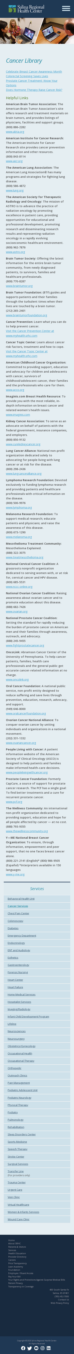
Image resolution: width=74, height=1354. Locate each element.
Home (11, 1240)
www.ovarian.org (17, 611)
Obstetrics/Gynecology (22, 1046)
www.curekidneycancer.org (23, 444)
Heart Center (15, 980)
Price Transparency (17, 1263)
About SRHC (14, 1243)
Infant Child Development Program (28, 1016)
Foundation (14, 1269)
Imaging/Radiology (19, 1009)
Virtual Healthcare (18, 1204)
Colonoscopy (15, 921)
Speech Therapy (17, 1149)
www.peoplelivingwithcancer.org (27, 772)
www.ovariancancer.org (21, 743)
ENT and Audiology (19, 950)
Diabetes (13, 928)
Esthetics (13, 957)
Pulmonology (15, 1119)
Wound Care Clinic (18, 1219)
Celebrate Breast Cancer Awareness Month (34, 71)
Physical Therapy (18, 1105)
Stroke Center (16, 1156)
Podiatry (13, 1112)
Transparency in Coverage (21, 1286)
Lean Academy (15, 1266)
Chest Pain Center (18, 913)
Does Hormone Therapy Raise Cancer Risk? (34, 90)
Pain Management (19, 1083)
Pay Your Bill (14, 1276)
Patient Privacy (15, 1283)
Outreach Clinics (17, 1075)
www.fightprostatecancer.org (25, 645)
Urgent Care (15, 1189)
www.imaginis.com (18, 414)
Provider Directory (17, 1256)
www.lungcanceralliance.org (24, 473)
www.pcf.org (14, 802)
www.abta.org (15, 132)
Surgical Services (18, 1164)
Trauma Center (17, 1182)
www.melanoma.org (19, 537)
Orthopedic (14, 1068)
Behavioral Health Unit (21, 898)
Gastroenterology (18, 965)
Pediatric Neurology (19, 1097)
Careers (12, 1260)
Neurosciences (17, 1031)
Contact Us (63, 1299)
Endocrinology (16, 943)
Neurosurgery (16, 1039)
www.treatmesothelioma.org (24, 557)
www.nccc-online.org (19, 587)
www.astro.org (15, 252)
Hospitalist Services (19, 1002)
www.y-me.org (15, 874)
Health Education (17, 1253)
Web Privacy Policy (60, 1303)
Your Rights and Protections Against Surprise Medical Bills (36, 1279)
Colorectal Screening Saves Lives (27, 76)
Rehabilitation (16, 1127)
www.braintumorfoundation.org (26, 315)
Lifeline (12, 1024)
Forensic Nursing (18, 972)
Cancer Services (18, 906)
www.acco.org (15, 390)
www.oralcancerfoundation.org (26, 713)
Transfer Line (16, 1171)
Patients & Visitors (17, 1246)
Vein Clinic (14, 1197)
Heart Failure (15, 987)
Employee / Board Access (20, 1273)
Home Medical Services (22, 994)
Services (12, 1250)
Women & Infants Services (23, 1212)
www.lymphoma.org (19, 507)
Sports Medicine (17, 1141)
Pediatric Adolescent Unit (22, 1090)
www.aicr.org (14, 161)
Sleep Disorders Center (22, 1134)
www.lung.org (15, 190)
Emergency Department (22, 935)
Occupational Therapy (21, 1061)
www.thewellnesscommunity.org (27, 831)
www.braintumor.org (19, 286)
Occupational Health (20, 1053)
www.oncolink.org (17, 679)
